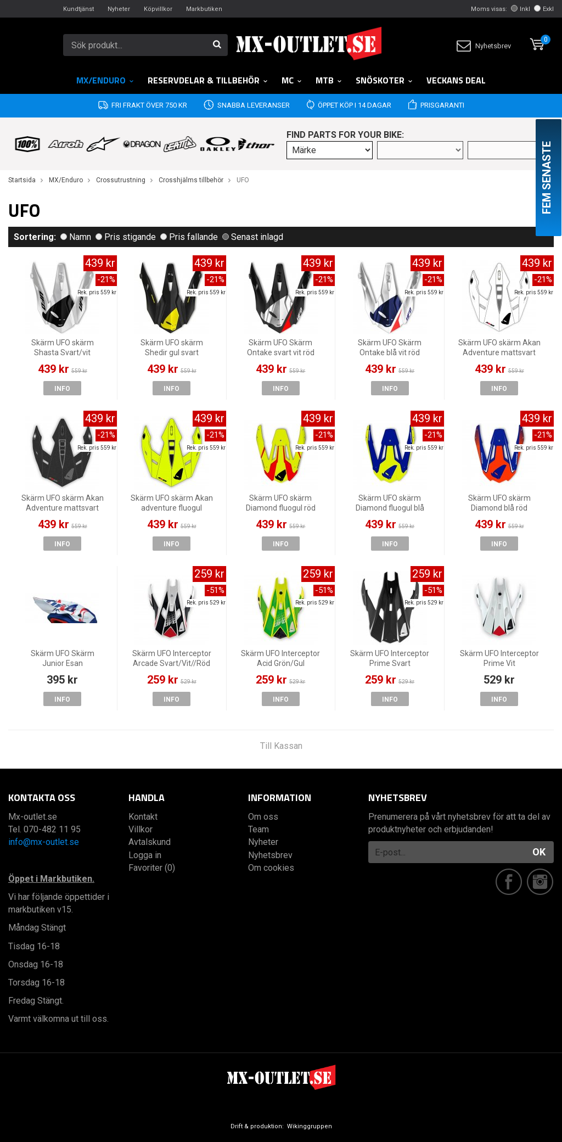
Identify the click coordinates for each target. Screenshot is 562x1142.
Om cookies (271, 868)
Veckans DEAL (456, 80)
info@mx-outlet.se (43, 842)
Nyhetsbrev (484, 46)
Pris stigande (125, 237)
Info (62, 389)
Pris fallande (189, 237)
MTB (329, 80)
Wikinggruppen (309, 1126)
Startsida (22, 180)
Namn (75, 237)
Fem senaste (546, 177)
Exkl (544, 9)
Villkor (140, 829)
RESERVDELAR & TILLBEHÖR (208, 80)
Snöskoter (384, 80)
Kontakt (143, 816)
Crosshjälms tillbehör (191, 180)
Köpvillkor (158, 9)
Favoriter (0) (151, 868)
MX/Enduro (105, 80)
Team (258, 829)
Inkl (520, 9)
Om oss (263, 816)
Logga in (144, 855)
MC (292, 80)
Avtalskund (149, 842)
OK (539, 852)
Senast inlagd (252, 237)
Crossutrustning (120, 180)
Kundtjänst (78, 9)
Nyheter (119, 9)
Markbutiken (204, 9)
